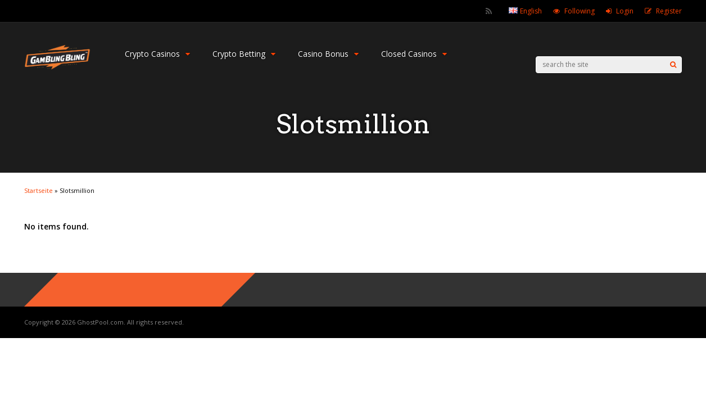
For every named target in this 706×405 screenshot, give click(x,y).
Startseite (38, 190)
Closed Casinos (414, 53)
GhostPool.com (100, 322)
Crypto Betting (243, 53)
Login (624, 11)
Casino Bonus (328, 53)
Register (669, 11)
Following (579, 11)
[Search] (673, 64)
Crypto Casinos (157, 53)
